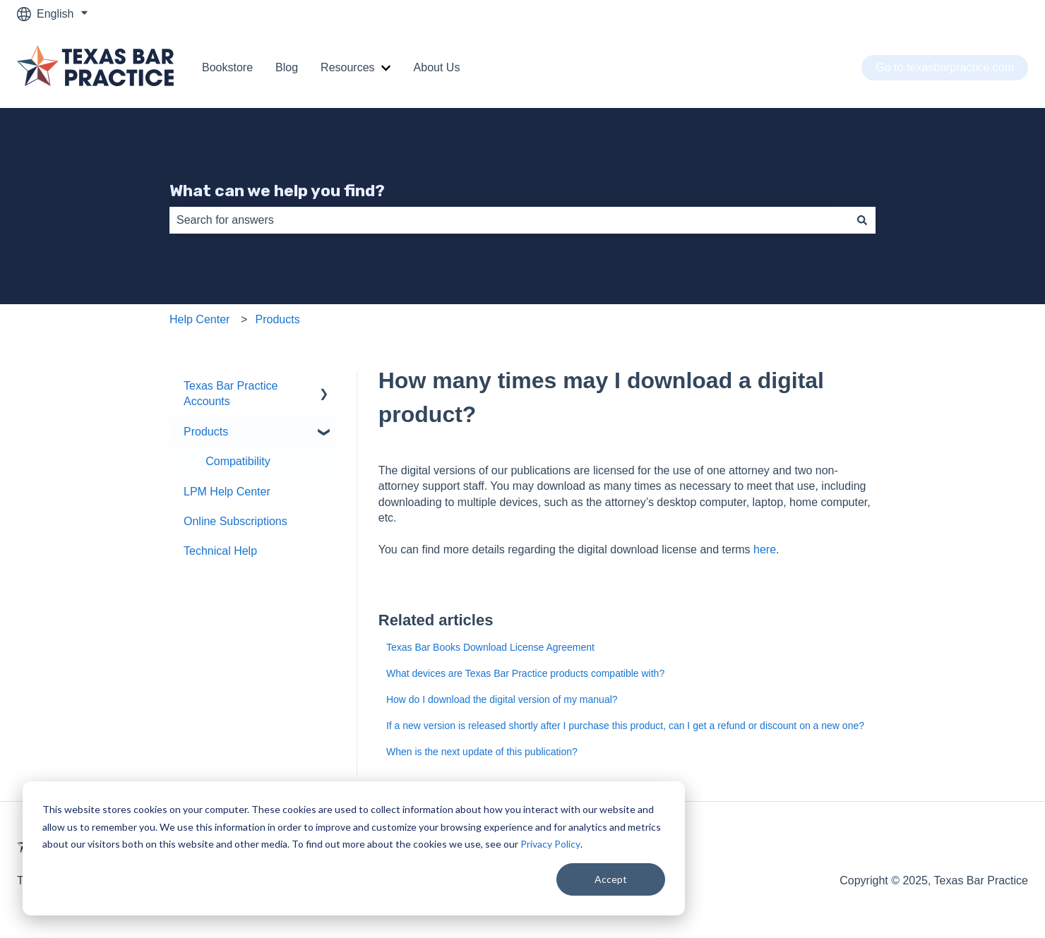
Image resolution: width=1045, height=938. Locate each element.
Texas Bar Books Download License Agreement (490, 647)
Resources (347, 67)
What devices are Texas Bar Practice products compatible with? (525, 673)
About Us (437, 67)
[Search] (862, 220)
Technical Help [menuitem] (220, 551)
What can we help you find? (277, 190)
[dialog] (354, 848)
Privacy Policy (550, 844)
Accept (611, 879)
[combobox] (509, 220)
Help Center (199, 319)
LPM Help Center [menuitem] (227, 492)
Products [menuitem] (206, 432)
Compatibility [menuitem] (237, 461)
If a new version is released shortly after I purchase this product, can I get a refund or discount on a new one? (625, 725)
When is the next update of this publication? (482, 751)
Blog (286, 67)
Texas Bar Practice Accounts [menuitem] (230, 393)
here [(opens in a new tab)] (764, 549)
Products (278, 319)
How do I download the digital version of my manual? (502, 699)
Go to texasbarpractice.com (945, 67)
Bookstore (227, 67)
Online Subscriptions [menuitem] (235, 521)
